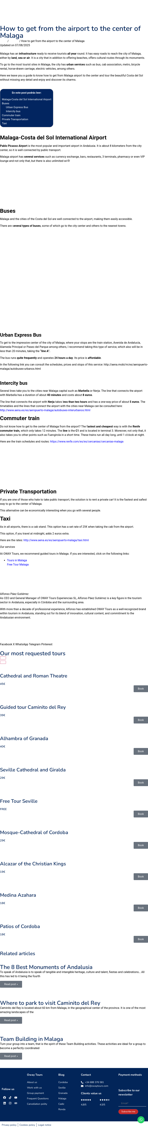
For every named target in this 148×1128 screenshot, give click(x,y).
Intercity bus (13, 111)
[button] (142, 10)
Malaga (14, 41)
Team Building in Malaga (31, 1039)
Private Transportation (15, 119)
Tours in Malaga (17, 560)
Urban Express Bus (17, 107)
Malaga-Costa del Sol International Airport (26, 99)
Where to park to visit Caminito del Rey (50, 1003)
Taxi (4, 123)
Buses (5, 103)
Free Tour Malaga (18, 564)
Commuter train (11, 115)
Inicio (3, 41)
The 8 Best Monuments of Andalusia (46, 967)
